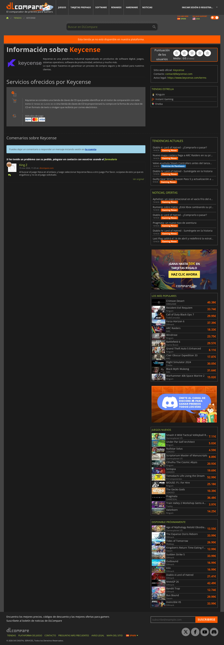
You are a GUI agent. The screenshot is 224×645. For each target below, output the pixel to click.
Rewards (116, 7)
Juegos (62, 7)
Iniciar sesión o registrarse (198, 7)
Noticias (147, 7)
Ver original (138, 179)
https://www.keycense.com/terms (186, 77)
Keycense (178, 70)
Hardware (132, 7)
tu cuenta (90, 149)
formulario (111, 159)
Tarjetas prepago (81, 7)
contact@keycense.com (178, 74)
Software (101, 7)
